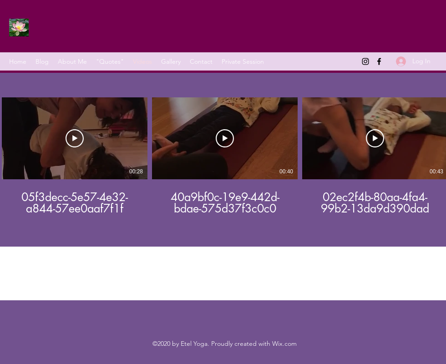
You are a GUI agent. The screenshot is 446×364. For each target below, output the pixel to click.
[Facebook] (379, 61)
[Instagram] (365, 61)
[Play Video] (75, 138)
